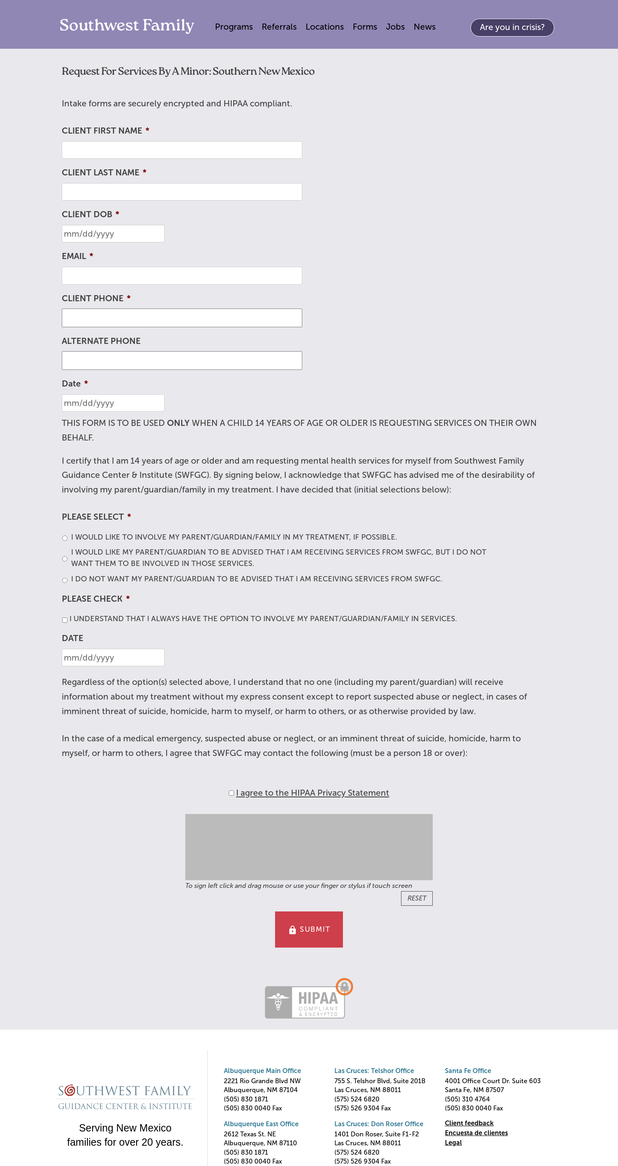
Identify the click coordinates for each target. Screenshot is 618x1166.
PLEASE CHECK (96, 598)
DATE (72, 638)
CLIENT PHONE (96, 298)
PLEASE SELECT (96, 516)
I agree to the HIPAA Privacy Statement (312, 792)
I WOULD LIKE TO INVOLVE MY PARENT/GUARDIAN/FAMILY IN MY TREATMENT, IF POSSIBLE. (234, 537)
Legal (453, 1142)
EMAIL (77, 256)
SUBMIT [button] (309, 930)
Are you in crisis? (512, 27)
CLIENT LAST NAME (104, 172)
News (425, 26)
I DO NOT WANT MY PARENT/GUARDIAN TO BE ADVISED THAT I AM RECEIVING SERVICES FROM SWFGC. (256, 579)
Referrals (279, 26)
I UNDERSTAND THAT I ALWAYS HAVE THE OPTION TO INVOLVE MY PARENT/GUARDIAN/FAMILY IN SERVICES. (263, 619)
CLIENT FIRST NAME (106, 130)
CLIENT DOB (90, 214)
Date (75, 383)
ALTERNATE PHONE (101, 340)
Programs (234, 26)
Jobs (395, 26)
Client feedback (469, 1123)
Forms (365, 26)
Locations (325, 26)
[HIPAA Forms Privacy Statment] (231, 793)
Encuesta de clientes (476, 1132)
